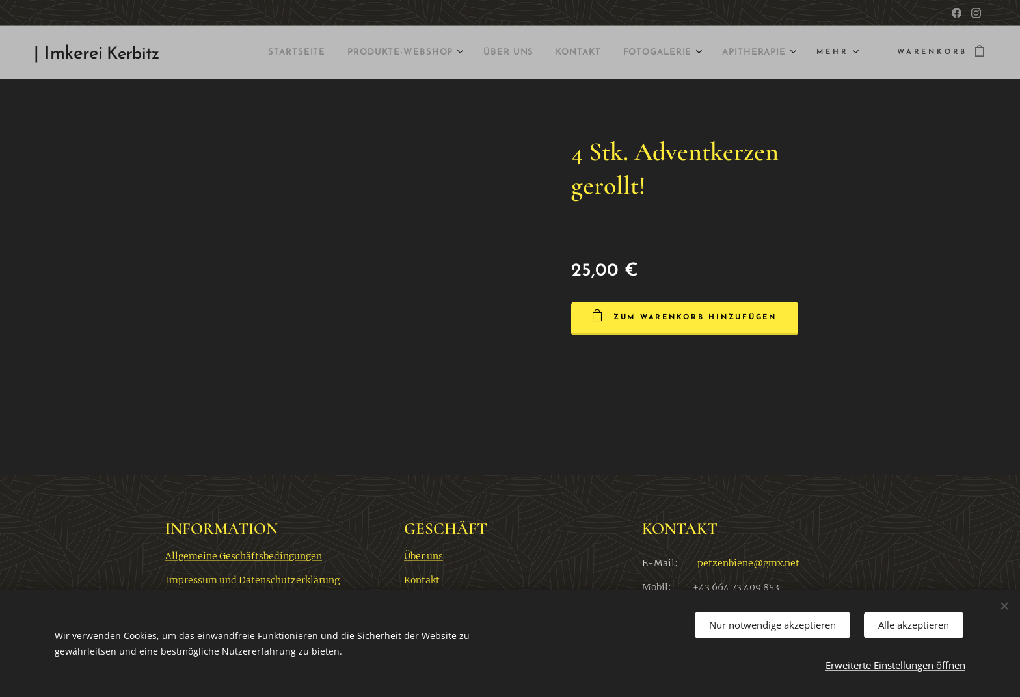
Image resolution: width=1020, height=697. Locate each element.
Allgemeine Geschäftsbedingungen (243, 555)
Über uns (423, 555)
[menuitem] (239, 52)
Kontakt (422, 579)
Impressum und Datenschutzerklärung (253, 579)
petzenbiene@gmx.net (748, 562)
